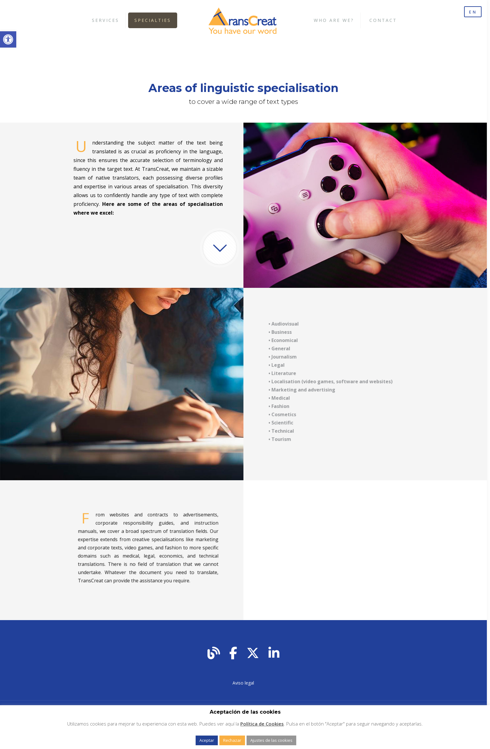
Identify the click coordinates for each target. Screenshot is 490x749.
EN (472, 12)
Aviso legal (243, 683)
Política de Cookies (262, 724)
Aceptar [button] (206, 740)
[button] (8, 39)
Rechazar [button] (232, 740)
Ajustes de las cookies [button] (271, 740)
